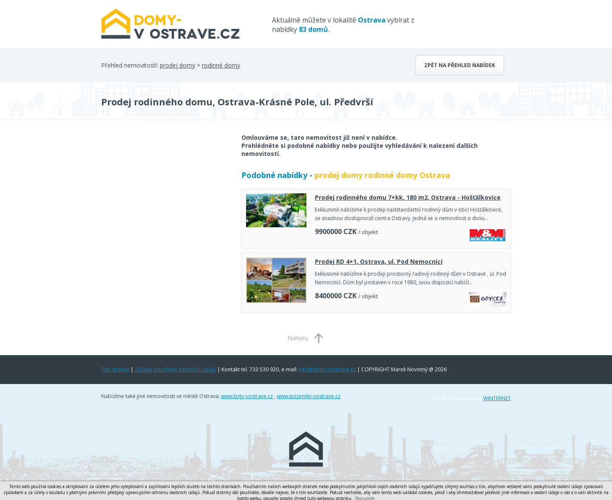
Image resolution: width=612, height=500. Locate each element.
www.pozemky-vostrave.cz (308, 396)
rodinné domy (221, 65)
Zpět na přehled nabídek (459, 65)
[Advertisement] (165, 201)
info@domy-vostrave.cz (327, 369)
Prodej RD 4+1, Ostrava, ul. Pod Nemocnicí (378, 261)
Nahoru (297, 338)
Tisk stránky (115, 369)
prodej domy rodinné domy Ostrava (382, 175)
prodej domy (177, 65)
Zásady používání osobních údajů (175, 369)
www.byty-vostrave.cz (247, 396)
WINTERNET (497, 398)
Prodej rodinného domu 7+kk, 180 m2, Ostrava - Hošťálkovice (408, 197)
